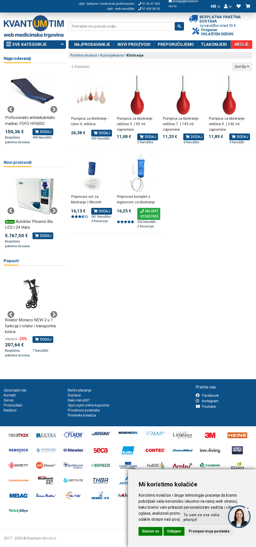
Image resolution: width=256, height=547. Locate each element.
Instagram (207, 401)
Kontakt (10, 395)
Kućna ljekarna (111, 55)
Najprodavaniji (17, 58)
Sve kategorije (35, 45)
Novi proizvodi (134, 44)
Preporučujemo (176, 44)
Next (53, 109)
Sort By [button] (242, 67)
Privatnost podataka (84, 410)
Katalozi (10, 410)
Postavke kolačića (82, 415)
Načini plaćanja (79, 390)
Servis (9, 400)
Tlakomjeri (214, 44)
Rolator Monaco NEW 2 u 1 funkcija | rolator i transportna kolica (30, 326)
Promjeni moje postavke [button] (209, 531)
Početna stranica (83, 55)
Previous (11, 109)
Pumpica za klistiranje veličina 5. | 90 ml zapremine (134, 123)
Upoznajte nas (15, 390)
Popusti (11, 260)
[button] (228, 6)
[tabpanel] (32, 107)
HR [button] (215, 6)
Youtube (206, 406)
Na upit (148, 214)
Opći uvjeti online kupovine (88, 405)
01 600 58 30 (149, 9)
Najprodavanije (92, 44)
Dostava (74, 395)
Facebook (207, 395)
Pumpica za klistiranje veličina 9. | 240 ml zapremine (226, 123)
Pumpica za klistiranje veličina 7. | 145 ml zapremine (180, 123)
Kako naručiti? (79, 400)
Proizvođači (13, 405)
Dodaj (101, 133)
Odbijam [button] (174, 531)
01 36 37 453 (149, 4)
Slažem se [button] (150, 531)
